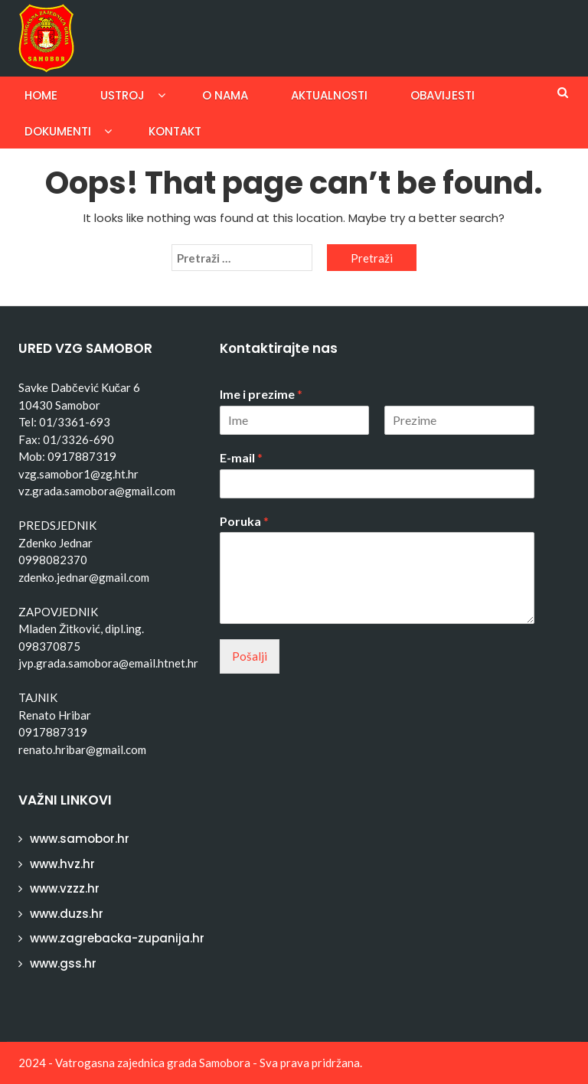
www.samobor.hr (79, 839)
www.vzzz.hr (65, 888)
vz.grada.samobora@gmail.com (96, 491)
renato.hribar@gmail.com (82, 749)
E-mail (241, 457)
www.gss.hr (63, 963)
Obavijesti (442, 95)
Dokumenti (57, 131)
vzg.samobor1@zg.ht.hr (78, 474)
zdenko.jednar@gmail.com (83, 577)
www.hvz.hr (62, 864)
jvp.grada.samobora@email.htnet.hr (108, 663)
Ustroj (122, 95)
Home (40, 95)
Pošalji (249, 656)
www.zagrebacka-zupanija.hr (117, 938)
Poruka (244, 521)
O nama (225, 95)
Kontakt (175, 131)
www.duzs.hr (66, 914)
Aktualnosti (329, 95)
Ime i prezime (261, 394)
